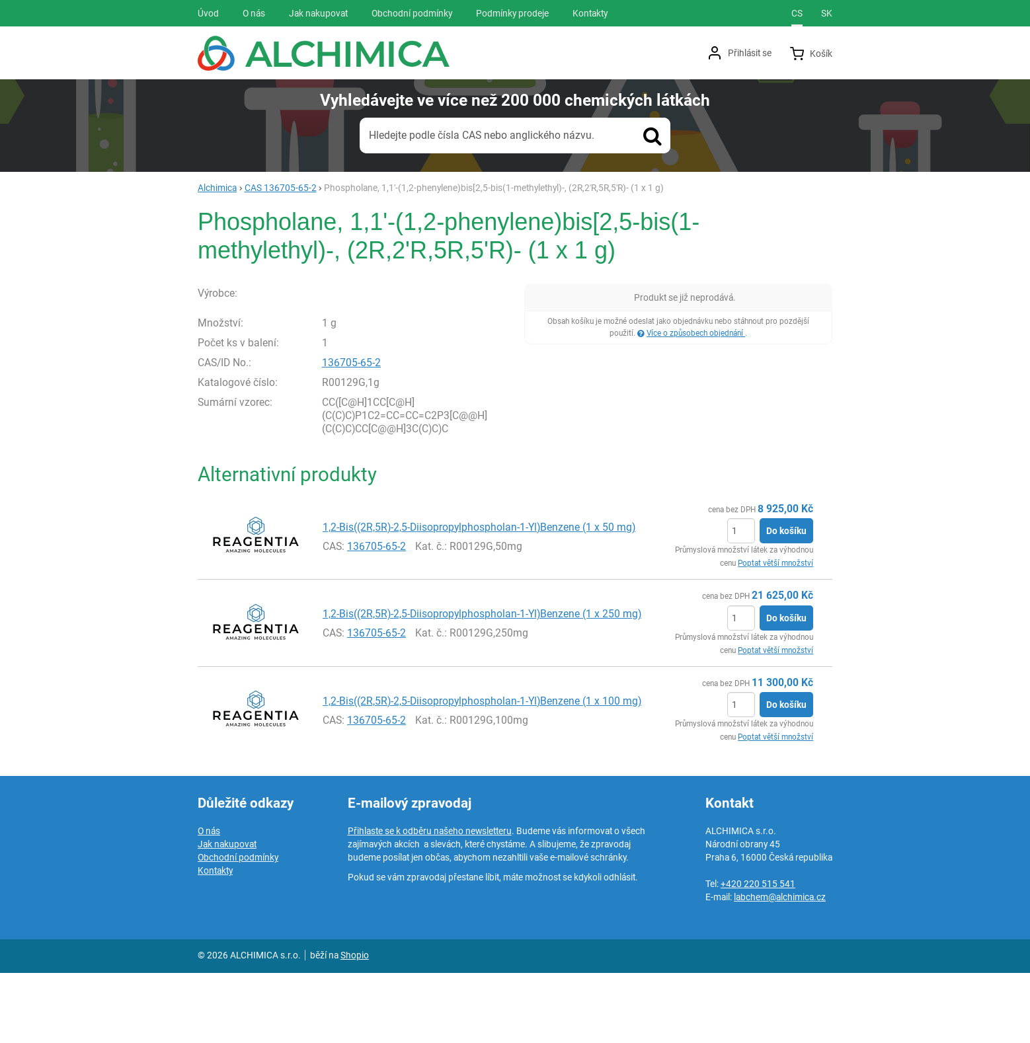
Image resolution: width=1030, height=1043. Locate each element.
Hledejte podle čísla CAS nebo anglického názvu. (481, 135)
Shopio (354, 1025)
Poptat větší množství (775, 633)
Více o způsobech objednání (696, 333)
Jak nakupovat (227, 914)
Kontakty (215, 940)
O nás (209, 901)
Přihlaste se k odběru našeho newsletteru (430, 901)
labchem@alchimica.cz (780, 967)
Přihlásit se (750, 53)
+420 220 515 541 (758, 953)
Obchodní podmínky (238, 927)
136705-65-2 (351, 432)
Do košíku (786, 601)
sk (826, 13)
